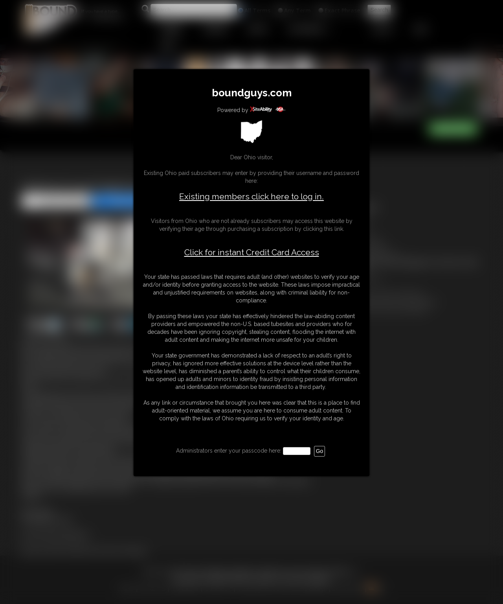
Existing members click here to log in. (251, 196)
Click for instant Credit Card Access (251, 252)
